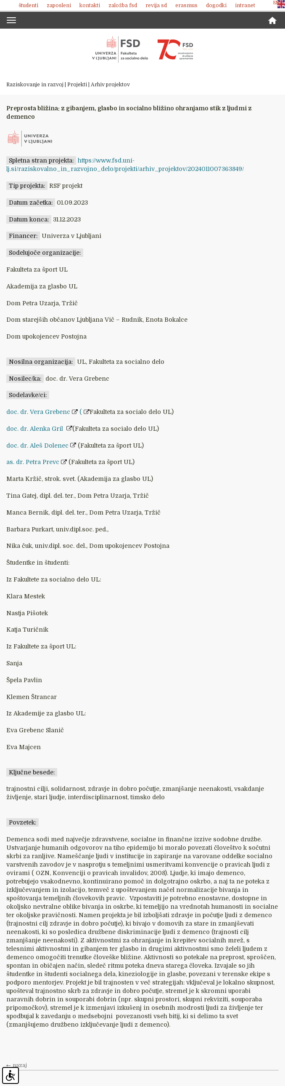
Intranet (245, 5)
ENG (277, 2)
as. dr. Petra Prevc (32, 462)
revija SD (156, 5)
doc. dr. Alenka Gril (35, 428)
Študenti (28, 5)
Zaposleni (59, 5)
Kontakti (89, 5)
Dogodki (216, 5)
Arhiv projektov (110, 85)
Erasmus (186, 5)
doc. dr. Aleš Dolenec (37, 445)
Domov (272, 20)
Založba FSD (122, 5)
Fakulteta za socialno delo (142, 50)
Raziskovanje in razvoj (34, 85)
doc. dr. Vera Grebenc (38, 411)
